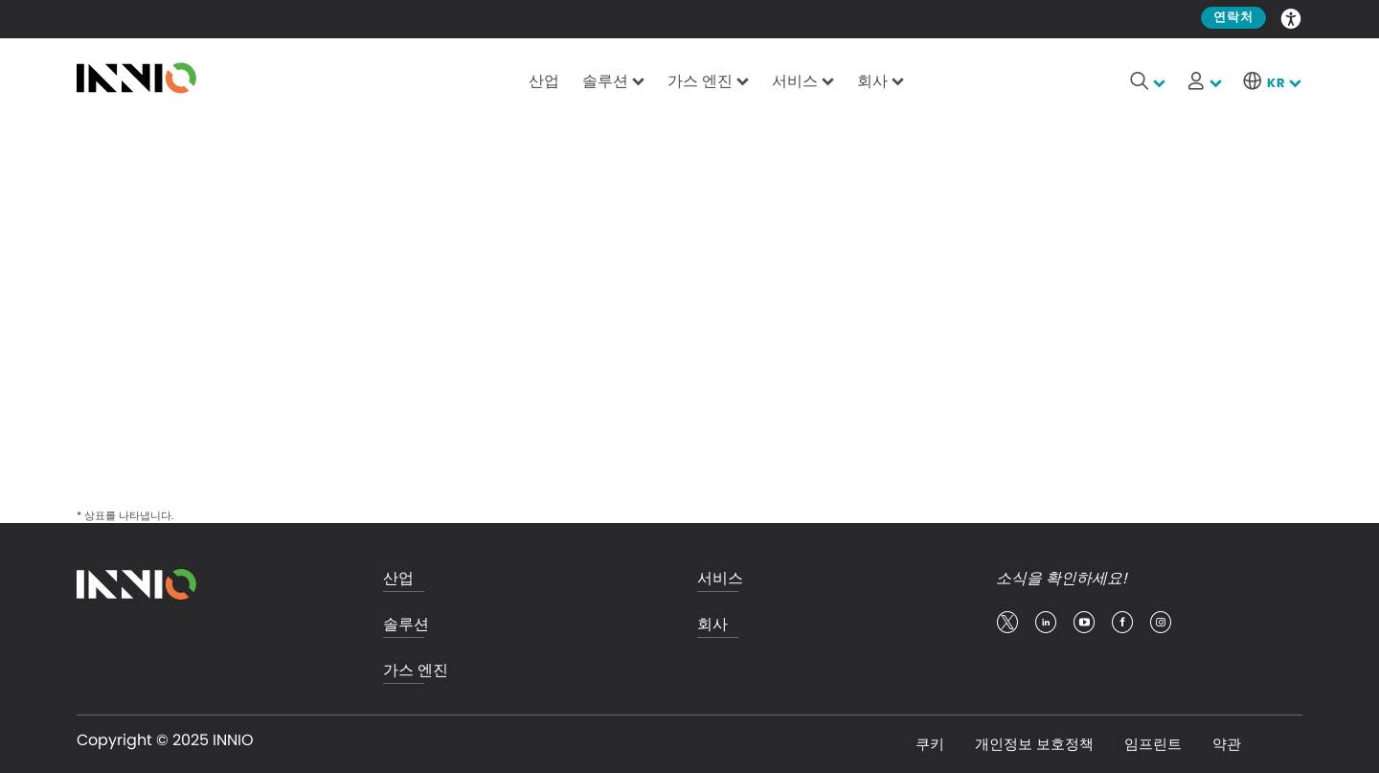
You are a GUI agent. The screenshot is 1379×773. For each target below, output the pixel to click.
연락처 (1233, 17)
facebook (1122, 622)
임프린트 (1153, 744)
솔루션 (605, 81)
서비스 (795, 81)
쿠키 (930, 744)
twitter (1007, 622)
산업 (544, 81)
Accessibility (1291, 17)
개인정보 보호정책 (1034, 744)
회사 (872, 81)
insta (1160, 622)
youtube (1084, 622)
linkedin (1045, 622)
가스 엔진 (700, 81)
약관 (1226, 744)
